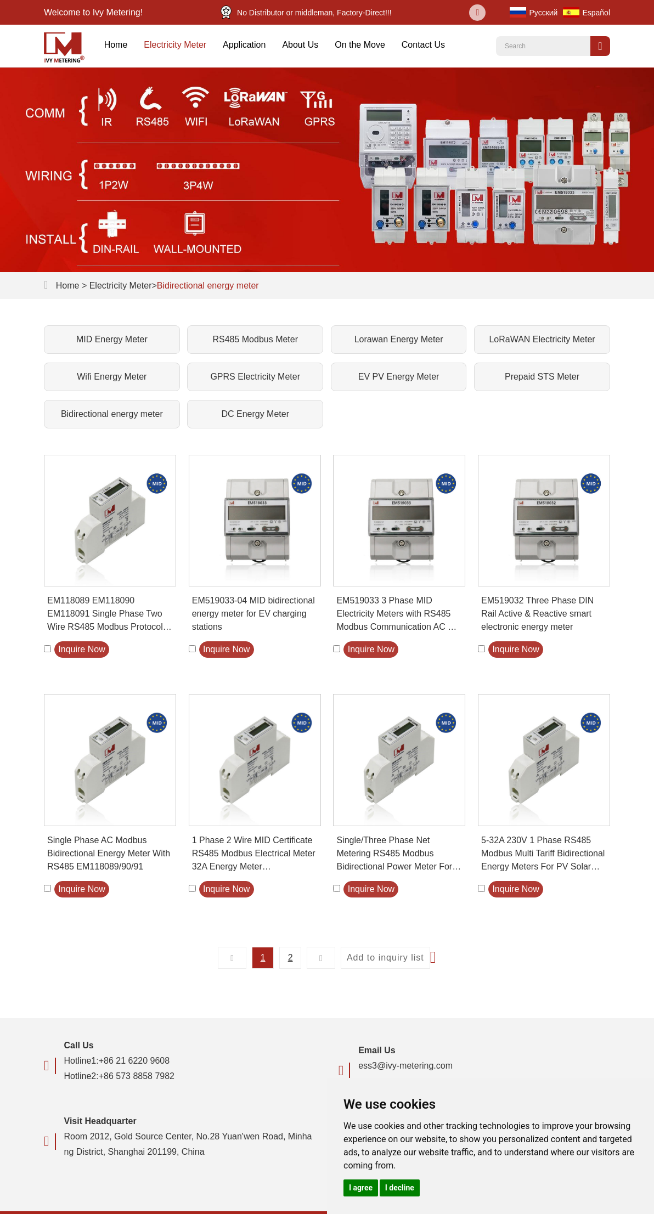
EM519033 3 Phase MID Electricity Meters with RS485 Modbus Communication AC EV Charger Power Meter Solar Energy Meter (397, 615)
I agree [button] (361, 1187)
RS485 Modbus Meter (255, 339)
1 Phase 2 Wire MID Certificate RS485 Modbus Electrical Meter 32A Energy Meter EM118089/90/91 (253, 854)
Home (116, 44)
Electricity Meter (175, 44)
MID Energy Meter (112, 339)
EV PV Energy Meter (398, 376)
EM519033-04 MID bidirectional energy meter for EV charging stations (253, 613)
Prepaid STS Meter (542, 376)
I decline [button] (399, 1187)
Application (244, 44)
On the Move (360, 44)
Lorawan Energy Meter (398, 339)
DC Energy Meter (255, 414)
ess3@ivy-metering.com (405, 1065)
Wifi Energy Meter (111, 376)
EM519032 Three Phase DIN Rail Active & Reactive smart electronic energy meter (537, 613)
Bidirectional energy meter (208, 285)
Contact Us (423, 44)
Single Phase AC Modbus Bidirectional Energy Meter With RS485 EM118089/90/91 (108, 853)
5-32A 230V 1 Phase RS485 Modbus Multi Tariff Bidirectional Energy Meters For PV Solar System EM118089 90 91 (543, 854)
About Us (300, 44)
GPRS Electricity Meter (255, 376)
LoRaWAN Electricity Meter (542, 339)
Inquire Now (81, 649)
